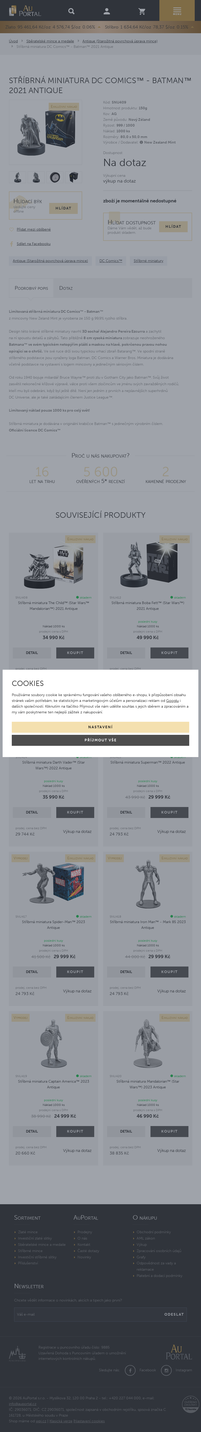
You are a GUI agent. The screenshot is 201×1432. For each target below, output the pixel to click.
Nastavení (100, 727)
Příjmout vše (101, 740)
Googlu (172, 700)
